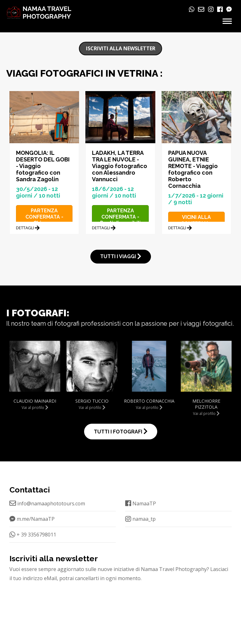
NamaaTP (140, 503)
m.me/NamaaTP (32, 518)
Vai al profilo (35, 407)
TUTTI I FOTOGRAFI (120, 432)
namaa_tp (140, 518)
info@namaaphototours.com (47, 503)
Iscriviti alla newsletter (120, 48)
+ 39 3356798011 (32, 534)
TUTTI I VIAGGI (120, 256)
